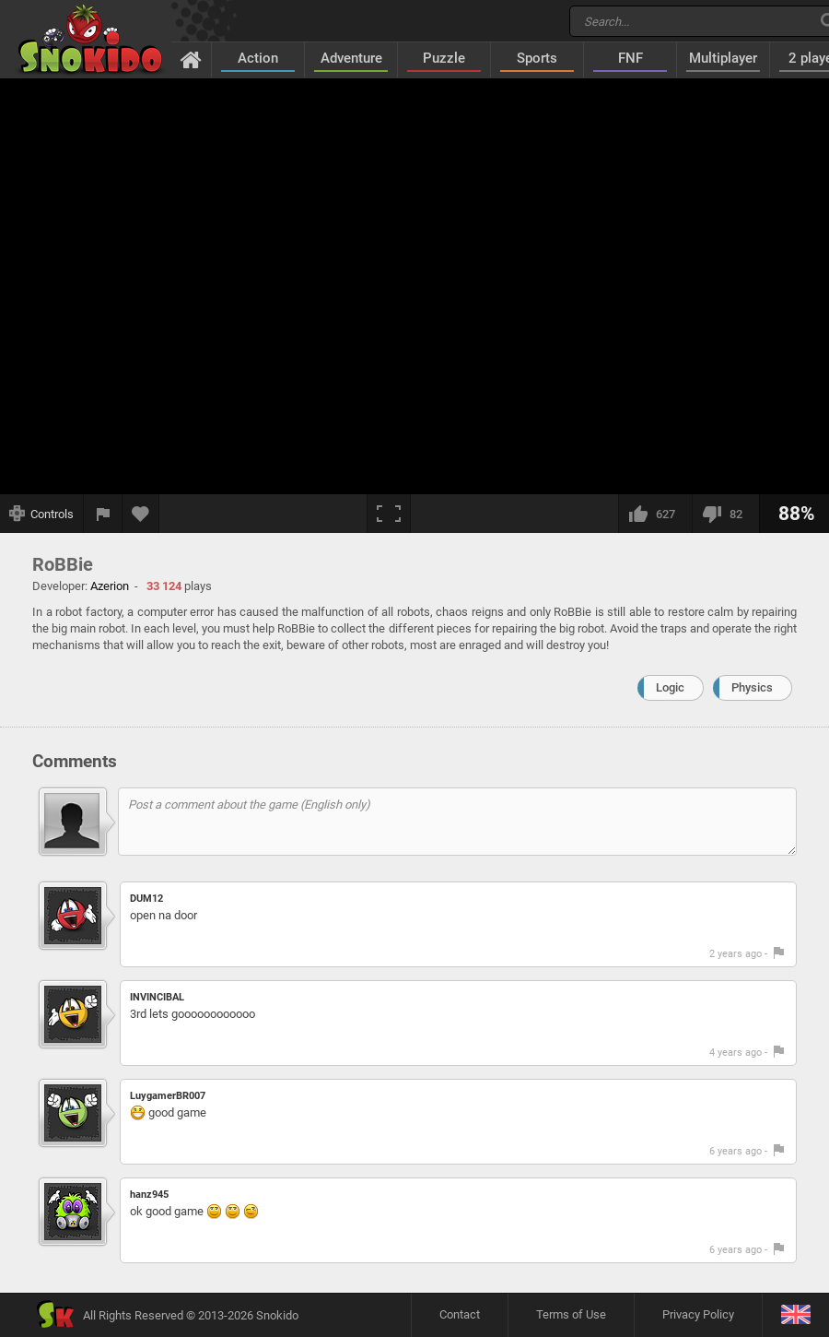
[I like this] (655, 513)
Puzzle (444, 58)
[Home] (191, 59)
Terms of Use (571, 1314)
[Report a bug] (103, 513)
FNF (630, 58)
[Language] (795, 1315)
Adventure (351, 58)
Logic (670, 687)
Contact (459, 1314)
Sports (537, 58)
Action (258, 58)
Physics (752, 687)
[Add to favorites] (141, 513)
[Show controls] (42, 513)
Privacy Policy (698, 1314)
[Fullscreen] (389, 513)
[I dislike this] (725, 513)
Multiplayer (723, 58)
